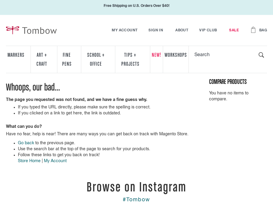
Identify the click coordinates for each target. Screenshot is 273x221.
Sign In (155, 30)
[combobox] (228, 55)
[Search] (261, 55)
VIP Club (208, 30)
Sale (234, 30)
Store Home (29, 161)
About (181, 30)
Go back (26, 143)
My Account (124, 30)
